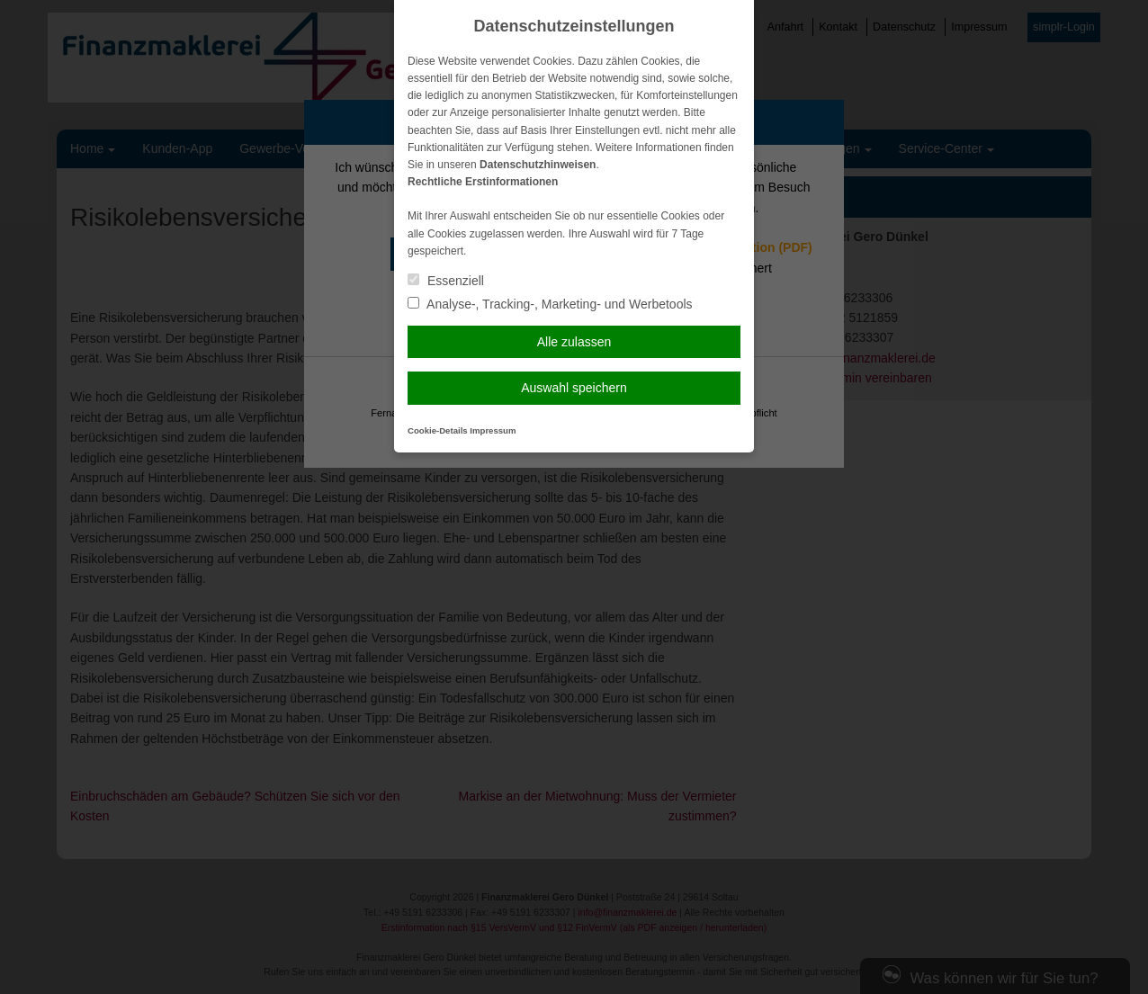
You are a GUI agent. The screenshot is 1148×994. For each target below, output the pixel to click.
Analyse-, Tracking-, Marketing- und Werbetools (550, 304)
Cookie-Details (438, 430)
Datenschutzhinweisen (538, 164)
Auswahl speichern (574, 388)
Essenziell (446, 280)
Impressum (493, 430)
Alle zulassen (574, 342)
